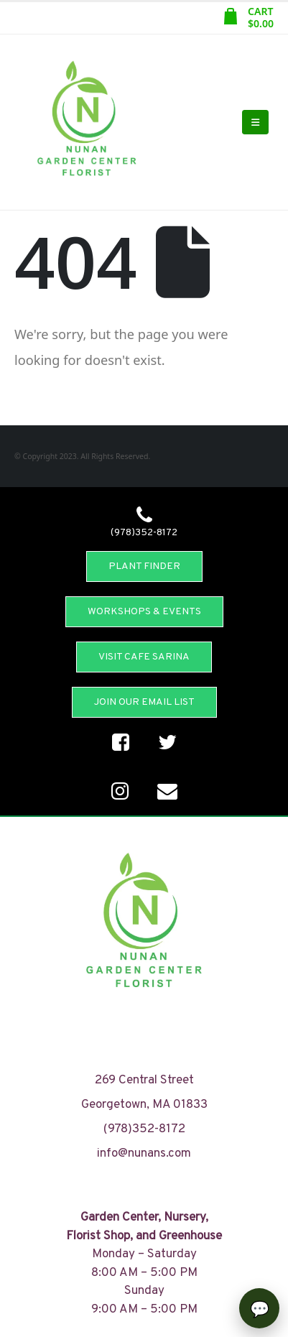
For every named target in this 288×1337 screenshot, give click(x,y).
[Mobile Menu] (255, 122)
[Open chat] (259, 1308)
